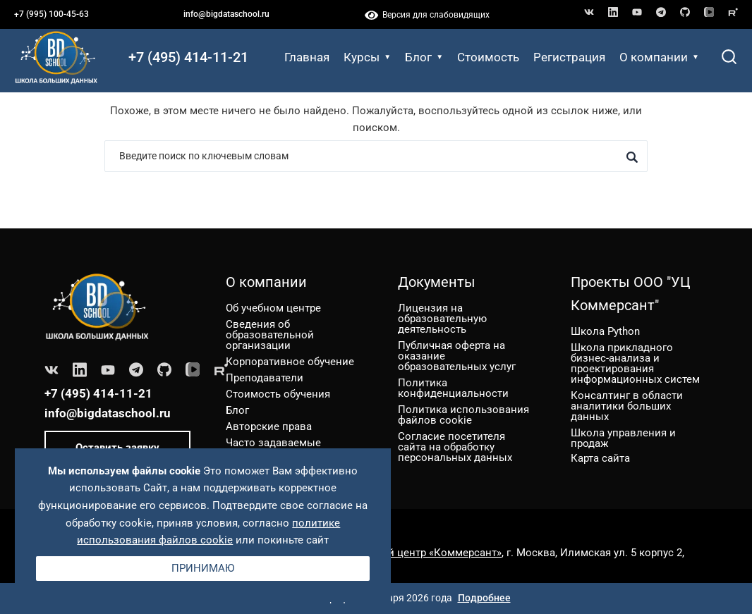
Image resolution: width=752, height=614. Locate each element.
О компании (659, 57)
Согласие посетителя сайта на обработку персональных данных (455, 447)
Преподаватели (264, 378)
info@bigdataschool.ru (226, 14)
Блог (424, 57)
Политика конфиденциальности (453, 388)
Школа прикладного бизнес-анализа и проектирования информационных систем (635, 363)
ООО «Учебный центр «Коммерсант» (411, 552)
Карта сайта (600, 457)
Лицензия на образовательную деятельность (442, 319)
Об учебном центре (273, 308)
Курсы (367, 57)
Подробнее (484, 597)
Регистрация (569, 57)
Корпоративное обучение (290, 361)
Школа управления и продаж (623, 438)
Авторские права (269, 426)
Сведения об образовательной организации (270, 335)
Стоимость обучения (278, 394)
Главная (306, 57)
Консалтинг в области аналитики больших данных (627, 406)
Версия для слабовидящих (427, 15)
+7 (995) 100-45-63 (51, 14)
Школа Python (605, 331)
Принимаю (202, 568)
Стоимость (488, 57)
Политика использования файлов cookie (463, 414)
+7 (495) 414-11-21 (188, 57)
